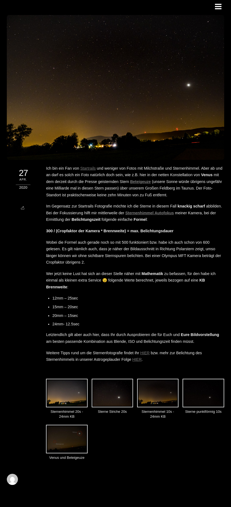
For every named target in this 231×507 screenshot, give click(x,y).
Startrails (88, 168)
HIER (145, 353)
